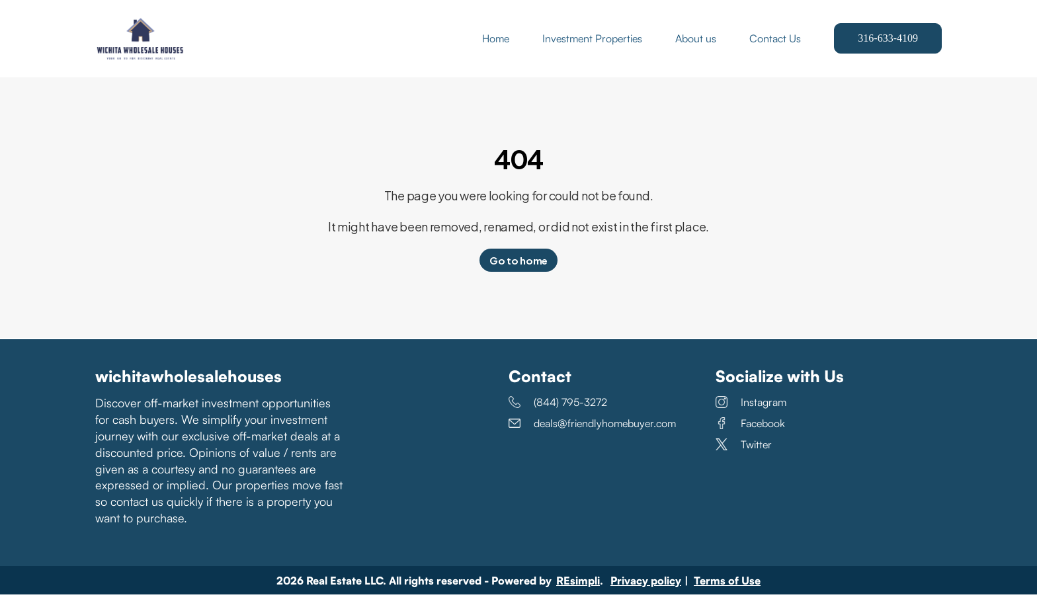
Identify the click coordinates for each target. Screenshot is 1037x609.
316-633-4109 (888, 46)
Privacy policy (645, 595)
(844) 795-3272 (558, 418)
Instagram (751, 418)
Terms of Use (727, 595)
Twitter (744, 460)
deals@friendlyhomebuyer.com (592, 439)
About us (695, 46)
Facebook (750, 439)
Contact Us (775, 46)
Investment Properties (592, 46)
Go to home (518, 276)
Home (495, 46)
